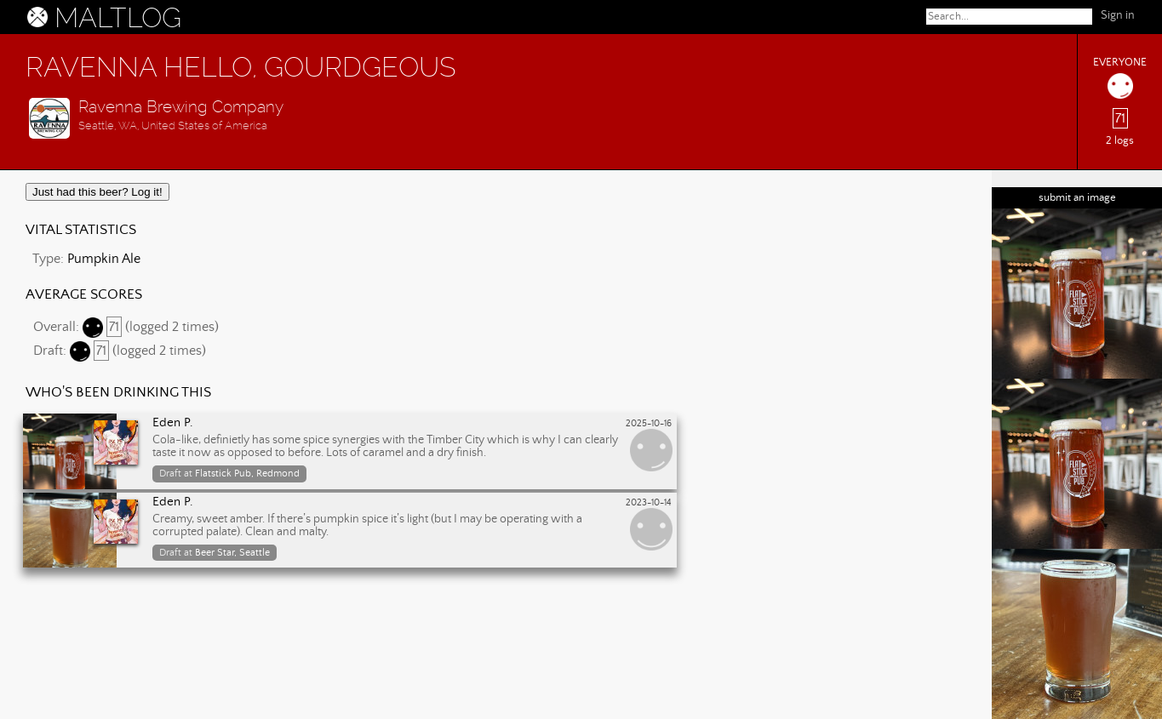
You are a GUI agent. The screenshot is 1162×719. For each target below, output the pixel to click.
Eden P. (172, 423)
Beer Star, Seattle (232, 552)
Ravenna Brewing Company (180, 107)
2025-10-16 (649, 424)
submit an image (1077, 197)
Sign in (1118, 15)
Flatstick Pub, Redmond (247, 473)
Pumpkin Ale (103, 258)
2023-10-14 (649, 503)
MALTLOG (117, 18)
